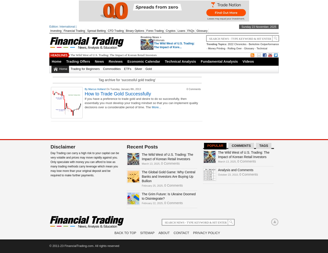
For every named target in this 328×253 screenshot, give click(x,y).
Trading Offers (78, 61)
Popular (215, 146)
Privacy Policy (206, 233)
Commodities (112, 69)
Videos (248, 61)
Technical (262, 48)
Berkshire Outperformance (264, 44)
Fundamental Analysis (219, 61)
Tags (263, 146)
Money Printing (216, 48)
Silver (138, 69)
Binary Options (135, 31)
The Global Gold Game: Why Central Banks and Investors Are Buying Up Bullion (168, 176)
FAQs (190, 31)
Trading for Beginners (85, 69)
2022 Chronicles (237, 44)
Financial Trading (74, 31)
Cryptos (170, 31)
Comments (241, 146)
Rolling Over (235, 48)
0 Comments (170, 163)
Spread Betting (96, 31)
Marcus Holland (97, 89)
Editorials (159, 40)
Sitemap (147, 233)
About (164, 233)
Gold (149, 69)
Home (57, 61)
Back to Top (125, 233)
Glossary (202, 31)
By (86, 89)
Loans (181, 31)
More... (156, 107)
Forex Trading (155, 31)
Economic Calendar (143, 61)
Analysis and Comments (235, 170)
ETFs (127, 69)
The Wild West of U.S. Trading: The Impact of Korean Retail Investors (113, 55)
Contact (181, 233)
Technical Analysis (180, 61)
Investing (56, 31)
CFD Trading (116, 31)
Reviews (116, 61)
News (99, 61)
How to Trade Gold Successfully (118, 93)
